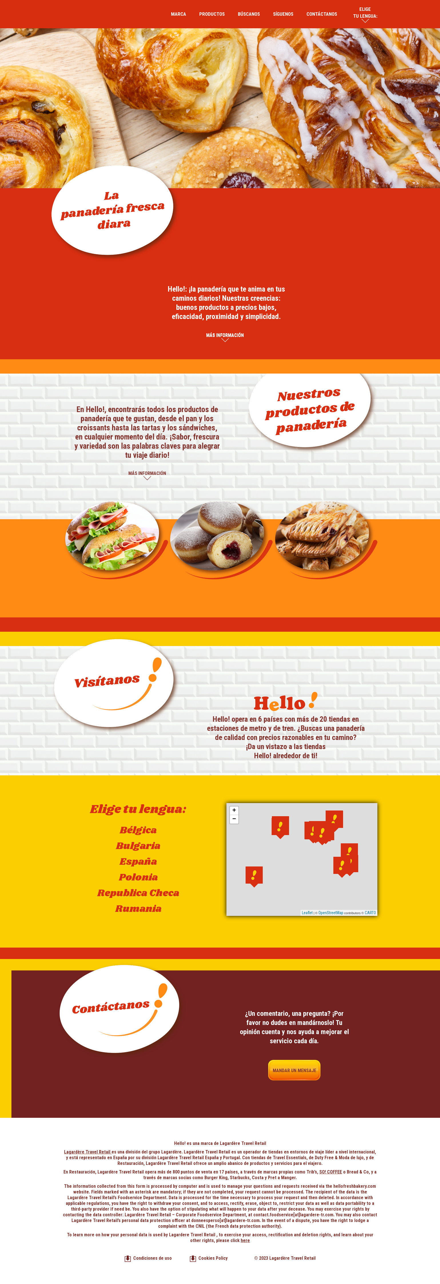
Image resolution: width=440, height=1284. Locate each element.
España (138, 862)
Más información (225, 335)
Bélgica (138, 830)
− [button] (234, 819)
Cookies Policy (213, 1258)
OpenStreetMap (330, 912)
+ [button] (234, 810)
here (245, 1240)
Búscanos (249, 14)
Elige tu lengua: (365, 12)
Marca (178, 14)
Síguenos (283, 14)
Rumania (138, 909)
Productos (212, 14)
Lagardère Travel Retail (88, 1152)
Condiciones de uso (152, 1258)
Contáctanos (321, 14)
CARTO (370, 912)
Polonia (138, 877)
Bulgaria (138, 846)
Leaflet (307, 912)
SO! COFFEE (330, 1172)
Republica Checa (138, 893)
